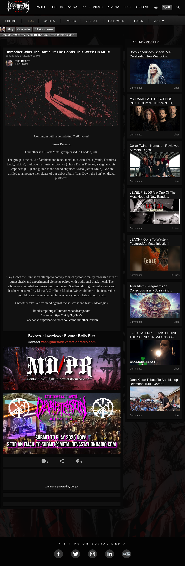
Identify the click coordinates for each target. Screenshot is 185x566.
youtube (92, 21)
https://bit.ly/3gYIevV (67, 315)
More (159, 21)
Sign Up (167, 7)
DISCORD (141, 7)
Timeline (11, 21)
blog (30, 21)
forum (138, 21)
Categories (23, 29)
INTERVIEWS (69, 7)
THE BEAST (22, 61)
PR (84, 7)
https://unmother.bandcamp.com (70, 311)
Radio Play (86, 335)
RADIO (40, 7)
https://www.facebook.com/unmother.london (69, 320)
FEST (127, 7)
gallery (49, 21)
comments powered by (62, 486)
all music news (44, 29)
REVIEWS (113, 7)
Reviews (35, 335)
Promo (70, 335)
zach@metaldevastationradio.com (68, 342)
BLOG (53, 7)
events (71, 21)
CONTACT (96, 7)
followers (116, 21)
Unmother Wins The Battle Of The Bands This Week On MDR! (38, 35)
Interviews (53, 335)
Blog (10, 29)
